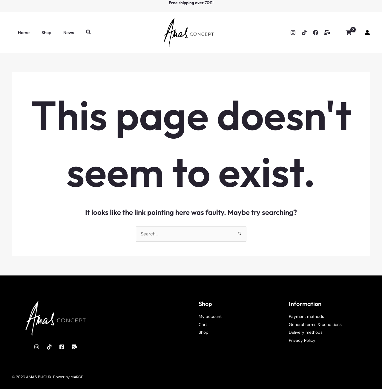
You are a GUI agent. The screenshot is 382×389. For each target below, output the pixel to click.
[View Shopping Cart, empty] (348, 32)
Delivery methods (306, 332)
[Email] (327, 32)
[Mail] (74, 347)
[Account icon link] (367, 32)
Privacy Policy (302, 340)
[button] (78, 32)
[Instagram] (293, 32)
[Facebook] (315, 32)
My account (210, 316)
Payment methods (306, 316)
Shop (203, 332)
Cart (203, 324)
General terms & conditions (315, 324)
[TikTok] (304, 32)
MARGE (77, 376)
